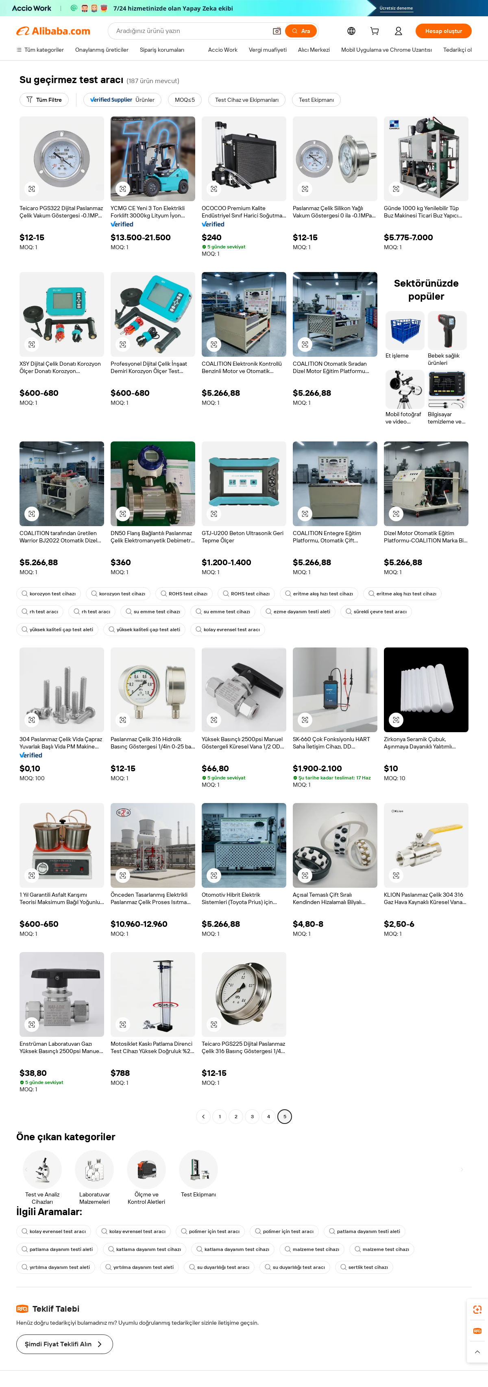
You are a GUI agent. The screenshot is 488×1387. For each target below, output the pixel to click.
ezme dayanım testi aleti (298, 611)
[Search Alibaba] (191, 30)
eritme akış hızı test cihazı (319, 593)
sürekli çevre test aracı (376, 611)
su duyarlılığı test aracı (219, 1267)
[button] (277, 31)
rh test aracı (40, 611)
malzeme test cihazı (312, 1249)
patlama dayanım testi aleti (364, 1231)
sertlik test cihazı (364, 1267)
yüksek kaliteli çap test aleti (57, 629)
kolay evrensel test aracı (228, 629)
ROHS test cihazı (184, 593)
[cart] (376, 32)
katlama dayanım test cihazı (144, 1249)
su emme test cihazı (153, 611)
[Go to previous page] (203, 1116)
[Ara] (301, 30)
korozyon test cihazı (49, 593)
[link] (477, 1309)
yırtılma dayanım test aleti (56, 1267)
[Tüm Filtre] (44, 100)
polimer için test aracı (210, 1231)
